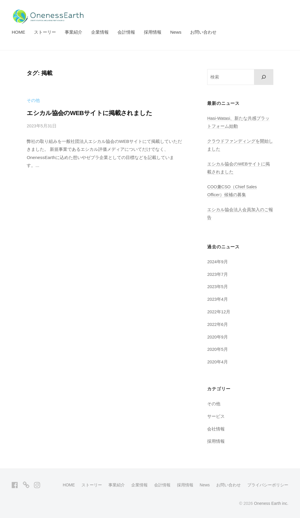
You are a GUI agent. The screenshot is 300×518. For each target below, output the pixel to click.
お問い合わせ (203, 32)
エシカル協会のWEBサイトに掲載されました (92, 113)
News (175, 32)
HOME (18, 32)
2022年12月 (219, 311)
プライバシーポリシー (267, 485)
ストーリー (45, 32)
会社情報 (216, 428)
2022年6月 (218, 324)
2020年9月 (218, 336)
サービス (216, 416)
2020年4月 (218, 362)
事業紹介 (73, 32)
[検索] (263, 77)
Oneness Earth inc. (270, 503)
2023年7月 (218, 274)
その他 (33, 100)
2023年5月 (218, 286)
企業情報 (100, 32)
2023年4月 (218, 299)
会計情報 (126, 32)
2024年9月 (218, 261)
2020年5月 (218, 349)
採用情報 (152, 32)
